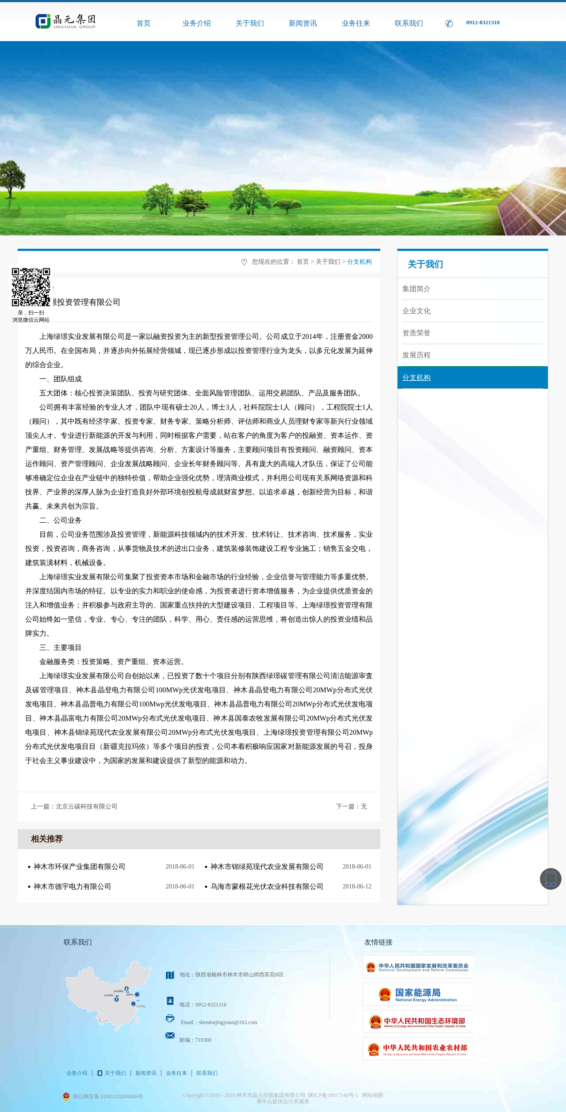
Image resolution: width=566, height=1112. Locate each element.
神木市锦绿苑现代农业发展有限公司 (267, 866)
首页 (144, 23)
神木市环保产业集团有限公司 (80, 866)
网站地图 (371, 1095)
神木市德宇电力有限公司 (72, 886)
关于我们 (328, 261)
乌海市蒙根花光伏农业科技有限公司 (267, 886)
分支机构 (359, 261)
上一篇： (74, 806)
